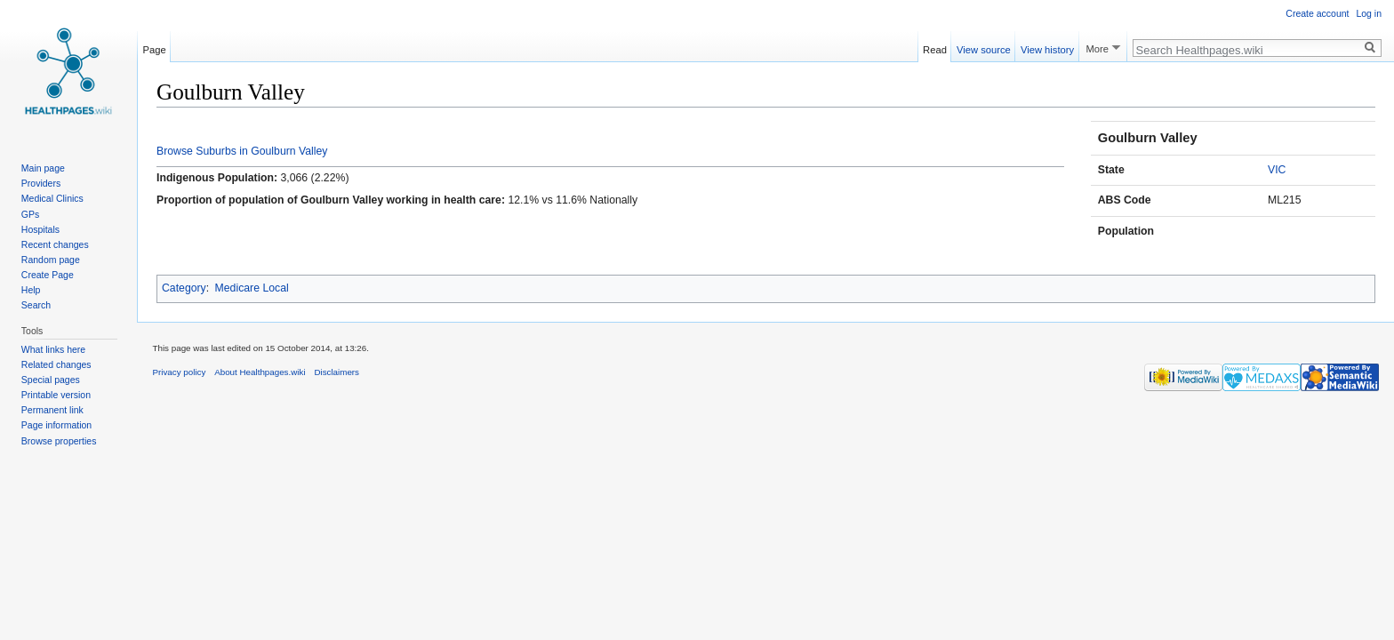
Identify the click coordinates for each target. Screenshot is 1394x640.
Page (154, 47)
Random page (50, 259)
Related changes (56, 364)
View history (1047, 47)
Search (36, 305)
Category (184, 288)
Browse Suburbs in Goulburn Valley (241, 151)
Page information (56, 425)
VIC (1277, 170)
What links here (53, 349)
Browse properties (59, 441)
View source (984, 47)
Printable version (56, 394)
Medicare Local (252, 288)
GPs (30, 214)
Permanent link (52, 409)
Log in (1369, 13)
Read (935, 47)
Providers (40, 183)
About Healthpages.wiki (259, 372)
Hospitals (40, 229)
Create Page (47, 274)
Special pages (50, 379)
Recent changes (55, 244)
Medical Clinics (52, 198)
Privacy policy (179, 372)
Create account (1317, 13)
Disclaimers (336, 372)
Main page (43, 168)
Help (31, 289)
